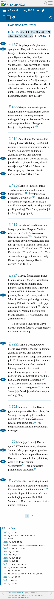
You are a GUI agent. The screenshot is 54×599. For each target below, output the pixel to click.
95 (35, 469)
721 (3, 174)
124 (25, 193)
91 (44, 379)
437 (15, 45)
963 (3, 480)
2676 (3, 379)
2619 (3, 461)
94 (23, 465)
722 (15, 344)
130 (41, 251)
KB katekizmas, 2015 (21, 10)
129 (23, 251)
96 (47, 489)
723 (3, 197)
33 (41, 95)
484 (15, 139)
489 (3, 343)
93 (35, 422)
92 (39, 387)
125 (33, 197)
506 (3, 430)
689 (3, 193)
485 (15, 185)
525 (3, 49)
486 (3, 43)
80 (37, 126)
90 (39, 306)
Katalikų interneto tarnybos (17, 597)
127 (22, 248)
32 (47, 72)
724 (15, 442)
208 (3, 450)
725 (15, 481)
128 (40, 248)
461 (3, 158)
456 (15, 107)
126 (30, 236)
